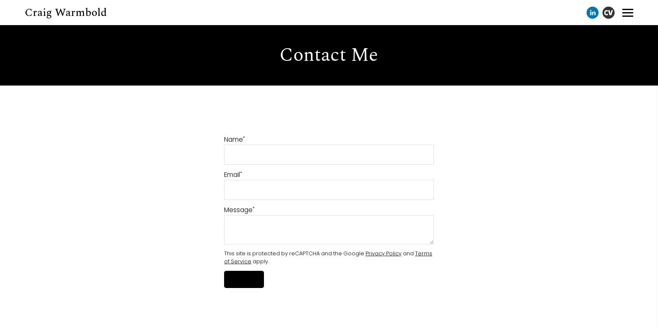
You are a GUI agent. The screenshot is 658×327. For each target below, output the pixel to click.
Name (234, 139)
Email (233, 174)
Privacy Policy (384, 253)
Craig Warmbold (66, 12)
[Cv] (608, 12)
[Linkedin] (592, 12)
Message (239, 209)
